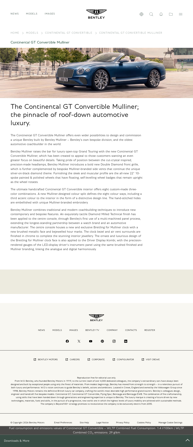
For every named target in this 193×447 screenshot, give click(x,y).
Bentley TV (92, 332)
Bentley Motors (45, 362)
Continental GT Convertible (68, 35)
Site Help (84, 425)
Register (149, 332)
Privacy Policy (122, 425)
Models (32, 35)
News (15, 15)
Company (112, 332)
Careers (72, 362)
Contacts (131, 332)
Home (15, 35)
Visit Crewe (150, 362)
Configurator (123, 362)
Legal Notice (102, 425)
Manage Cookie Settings (170, 425)
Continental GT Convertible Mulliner (130, 35)
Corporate (96, 362)
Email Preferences (63, 425)
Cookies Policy (144, 425)
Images (50, 15)
